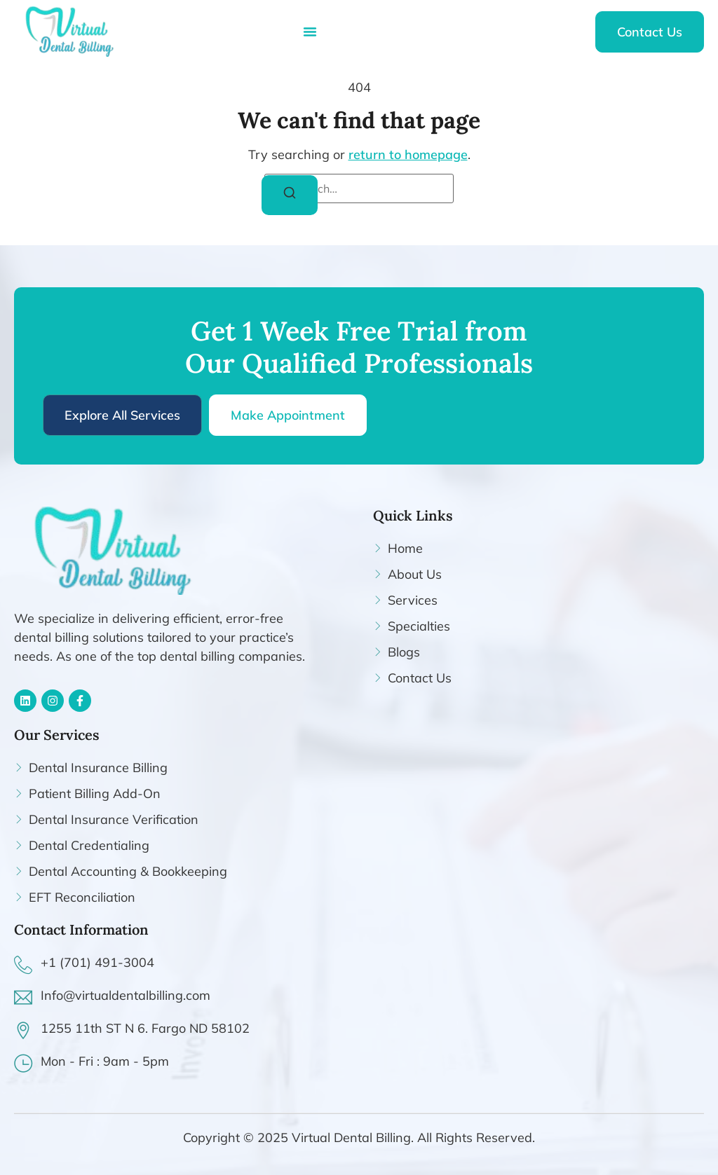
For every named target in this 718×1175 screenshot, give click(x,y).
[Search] (290, 195)
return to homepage (408, 154)
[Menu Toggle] (310, 32)
